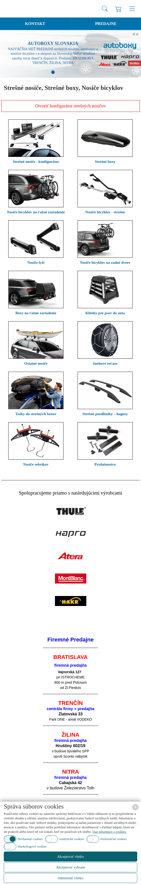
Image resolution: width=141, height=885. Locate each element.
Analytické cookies (71, 839)
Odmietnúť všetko (70, 878)
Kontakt (35, 23)
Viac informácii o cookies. (109, 832)
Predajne (105, 23)
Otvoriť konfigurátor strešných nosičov (70, 105)
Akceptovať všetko (70, 857)
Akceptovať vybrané (70, 867)
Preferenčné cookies (113, 839)
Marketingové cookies (32, 846)
